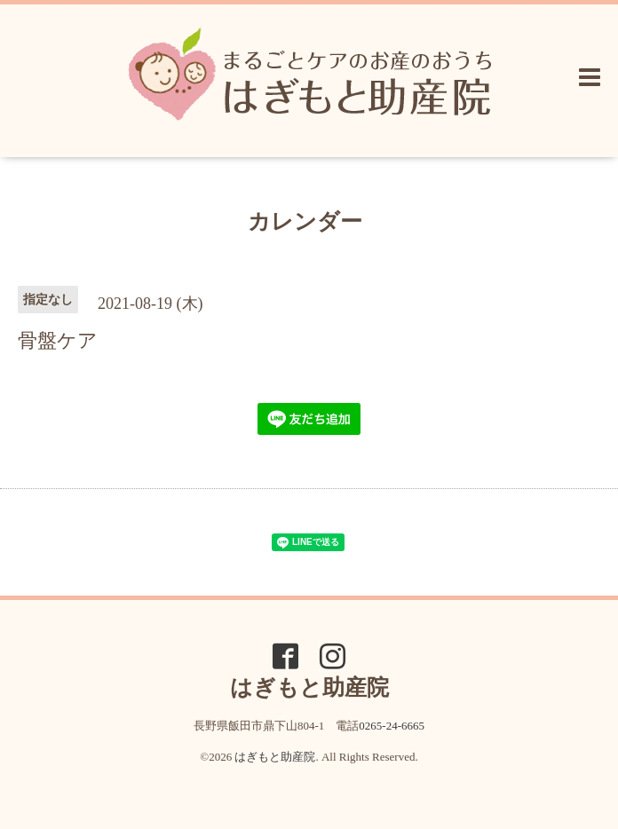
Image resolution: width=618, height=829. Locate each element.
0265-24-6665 (391, 725)
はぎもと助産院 (274, 756)
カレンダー (305, 221)
